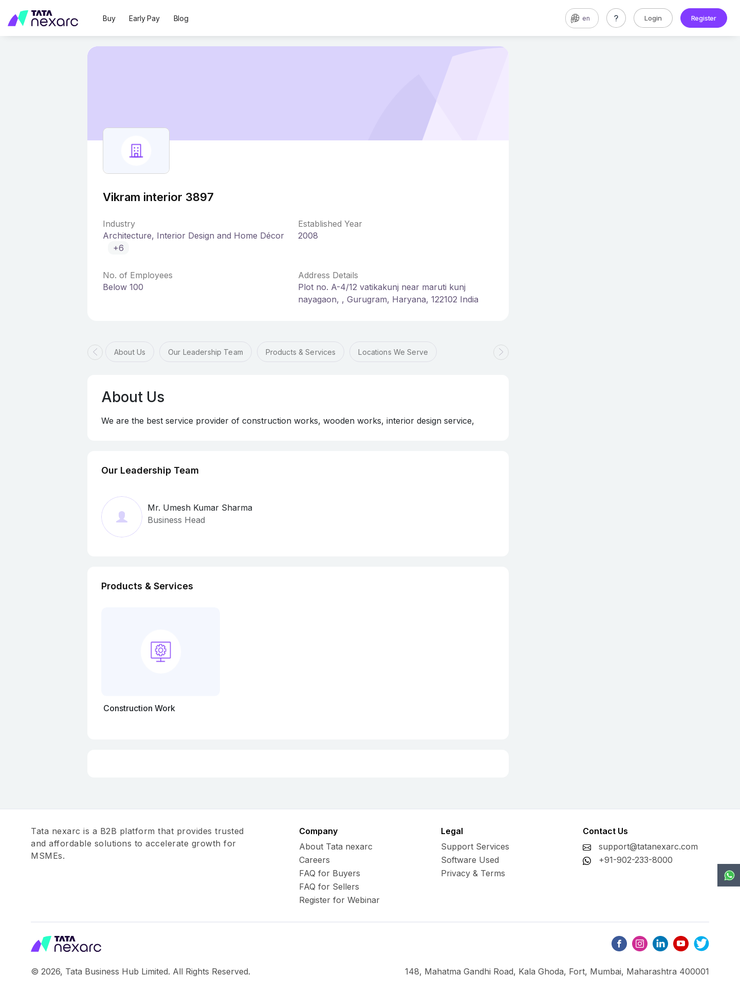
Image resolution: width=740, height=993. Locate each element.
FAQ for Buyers (329, 873)
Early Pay (144, 18)
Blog (181, 18)
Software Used (470, 860)
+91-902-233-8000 (636, 860)
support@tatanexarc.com (648, 846)
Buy (109, 18)
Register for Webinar (339, 900)
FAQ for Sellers (329, 886)
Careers (314, 860)
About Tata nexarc (336, 846)
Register (703, 18)
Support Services (475, 846)
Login (653, 18)
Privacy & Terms (473, 873)
